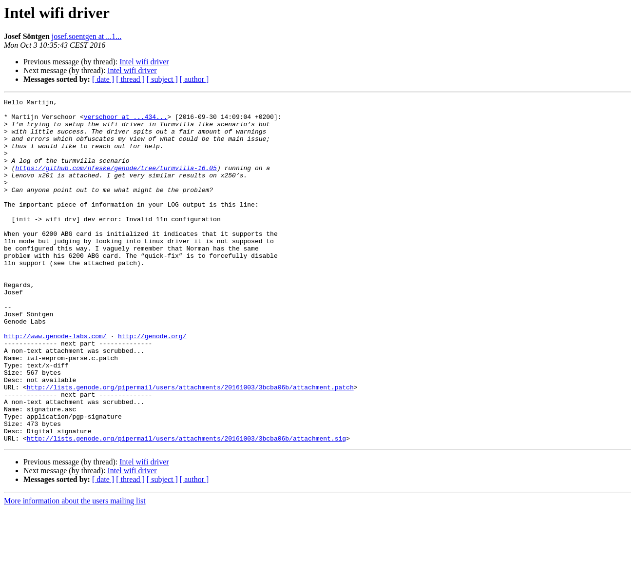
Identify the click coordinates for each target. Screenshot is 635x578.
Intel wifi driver (144, 62)
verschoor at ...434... (126, 120)
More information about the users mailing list (75, 569)
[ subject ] (162, 79)
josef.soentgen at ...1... (87, 36)
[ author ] (194, 79)
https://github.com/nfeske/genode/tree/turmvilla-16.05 (115, 182)
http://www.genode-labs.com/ (55, 384)
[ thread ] (130, 79)
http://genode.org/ (152, 384)
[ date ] (103, 79)
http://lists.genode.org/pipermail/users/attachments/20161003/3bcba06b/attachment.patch (190, 445)
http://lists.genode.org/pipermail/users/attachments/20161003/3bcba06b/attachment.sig (186, 506)
